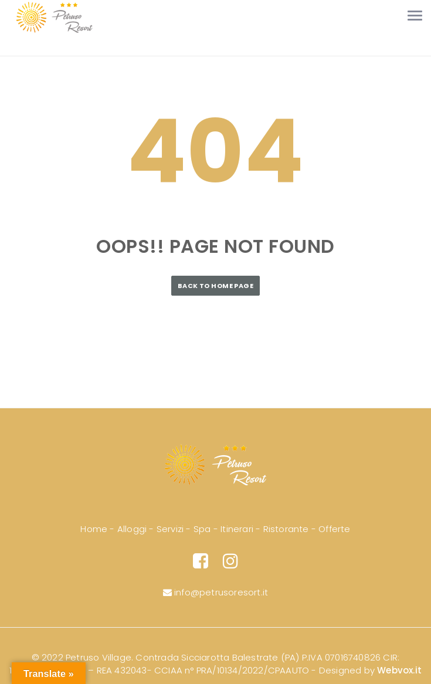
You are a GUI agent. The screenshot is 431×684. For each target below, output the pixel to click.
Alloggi (132, 529)
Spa (202, 529)
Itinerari (236, 529)
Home (93, 529)
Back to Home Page (215, 285)
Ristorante (286, 529)
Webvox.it (399, 670)
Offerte (334, 529)
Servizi (170, 529)
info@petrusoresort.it (216, 592)
